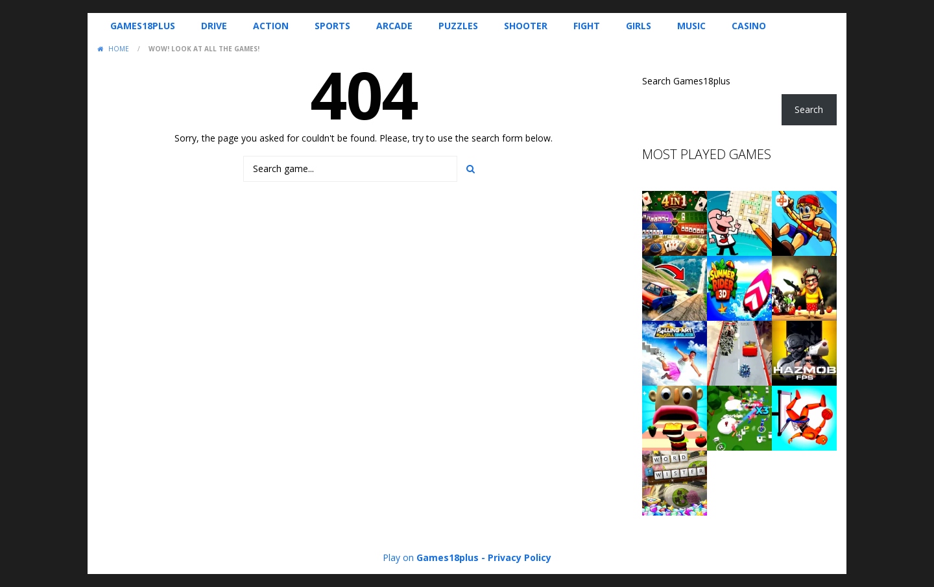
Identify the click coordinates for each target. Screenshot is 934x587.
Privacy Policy (519, 557)
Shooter (525, 25)
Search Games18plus (686, 81)
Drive (214, 25)
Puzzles (458, 25)
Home (118, 48)
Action (271, 25)
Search (809, 109)
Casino (749, 25)
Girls (638, 25)
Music (691, 25)
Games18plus (142, 25)
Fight (586, 25)
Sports (332, 25)
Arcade (394, 25)
